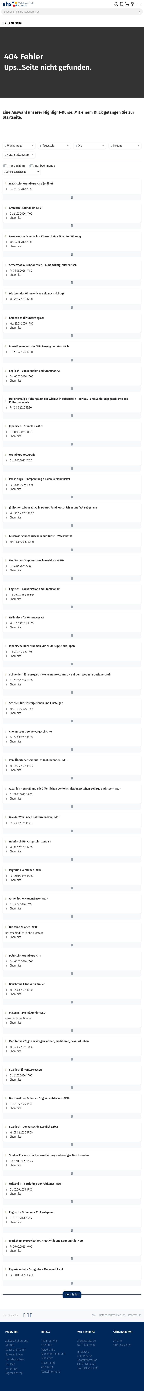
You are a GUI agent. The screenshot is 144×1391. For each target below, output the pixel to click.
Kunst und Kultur (15, 1349)
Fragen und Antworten (48, 1364)
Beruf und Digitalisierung (14, 1371)
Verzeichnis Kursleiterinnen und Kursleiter (53, 1354)
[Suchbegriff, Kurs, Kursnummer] (72, 11)
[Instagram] (28, 1316)
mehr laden (72, 1294)
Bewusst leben (14, 1354)
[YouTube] (31, 1316)
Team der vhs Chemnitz (49, 1343)
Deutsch (10, 1364)
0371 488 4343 (87, 1364)
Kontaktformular (51, 1371)
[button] (72, 197)
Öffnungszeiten (122, 1345)
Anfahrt (117, 1340)
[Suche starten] (139, 11)
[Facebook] (24, 1316)
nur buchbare (17, 165)
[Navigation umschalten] (138, 4)
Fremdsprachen (14, 1359)
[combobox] (19, 145)
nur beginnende (45, 165)
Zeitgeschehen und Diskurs (16, 1343)
